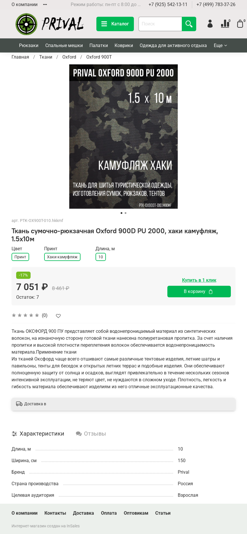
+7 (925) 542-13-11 (168, 4)
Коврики (124, 45)
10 (100, 257)
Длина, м (105, 248)
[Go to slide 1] (121, 213)
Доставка (83, 513)
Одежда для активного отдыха (173, 45)
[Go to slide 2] (125, 213)
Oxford (69, 57)
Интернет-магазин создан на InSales (46, 526)
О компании (25, 4)
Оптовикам (136, 513)
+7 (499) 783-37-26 (216, 4)
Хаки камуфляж (62, 257)
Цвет (17, 248)
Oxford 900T (99, 57)
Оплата (109, 513)
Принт (20, 257)
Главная (20, 57)
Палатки (98, 45)
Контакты (55, 513)
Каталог (115, 24)
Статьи (163, 513)
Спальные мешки (64, 45)
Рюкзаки (28, 45)
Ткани (45, 57)
